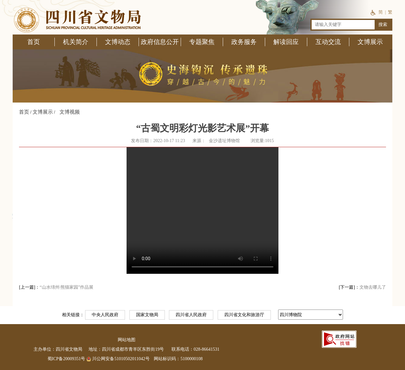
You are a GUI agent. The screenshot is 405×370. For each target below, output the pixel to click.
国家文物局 (147, 314)
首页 (24, 112)
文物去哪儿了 (372, 287)
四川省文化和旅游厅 (244, 314)
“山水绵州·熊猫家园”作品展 (66, 287)
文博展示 (43, 112)
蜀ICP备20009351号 (66, 358)
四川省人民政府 (191, 314)
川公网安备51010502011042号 (118, 358)
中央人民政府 (105, 314)
